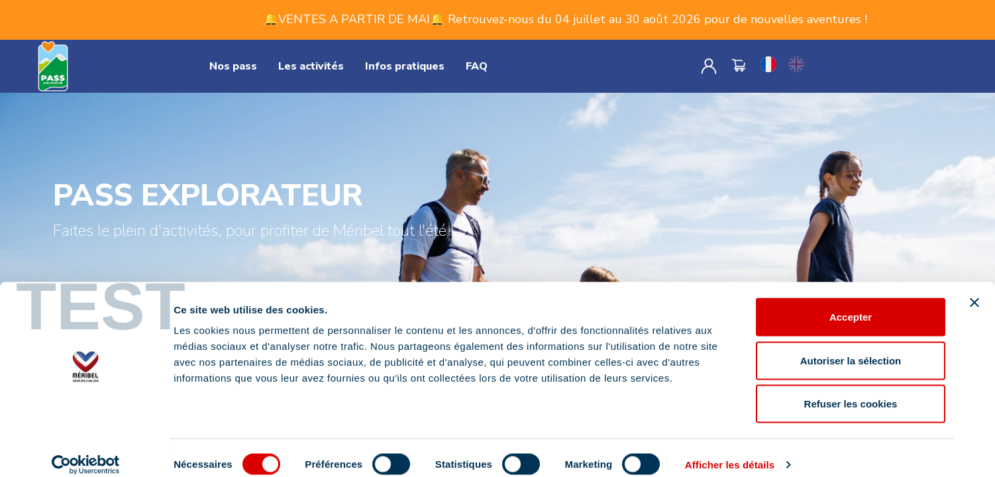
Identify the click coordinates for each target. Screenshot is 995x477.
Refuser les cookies (851, 390)
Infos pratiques (405, 66)
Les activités (311, 66)
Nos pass (233, 66)
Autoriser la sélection (851, 346)
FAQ (477, 66)
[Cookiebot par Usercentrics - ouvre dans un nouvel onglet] (86, 451)
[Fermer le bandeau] (974, 288)
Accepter (850, 303)
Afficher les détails (729, 450)
